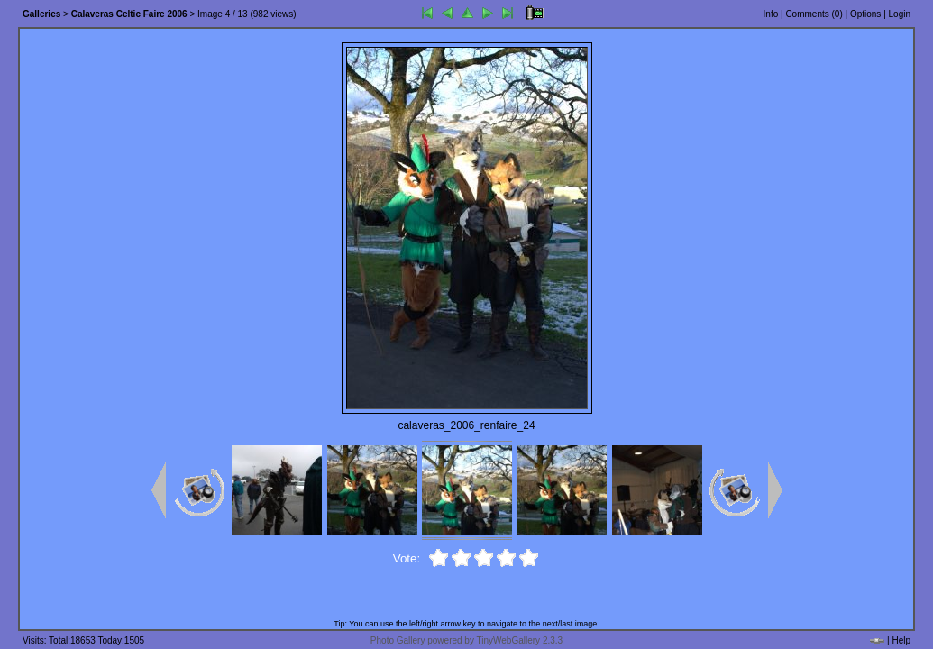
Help (901, 640)
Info (771, 14)
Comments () (813, 14)
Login (899, 14)
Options (865, 14)
